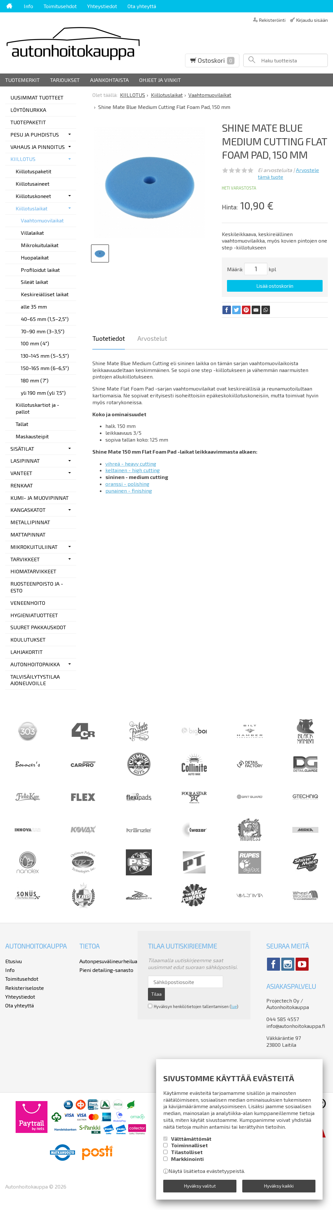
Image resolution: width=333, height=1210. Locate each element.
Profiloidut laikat (40, 270)
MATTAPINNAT (28, 534)
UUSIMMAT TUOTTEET (36, 97)
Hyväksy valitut (200, 1186)
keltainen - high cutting (132, 470)
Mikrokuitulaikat (40, 245)
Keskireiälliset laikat (45, 294)
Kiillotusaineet (32, 183)
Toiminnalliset (189, 1145)
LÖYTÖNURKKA (28, 110)
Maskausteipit (32, 436)
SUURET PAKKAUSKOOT (38, 627)
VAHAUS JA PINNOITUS (37, 147)
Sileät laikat (34, 282)
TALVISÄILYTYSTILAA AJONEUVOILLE (35, 679)
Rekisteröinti (272, 19)
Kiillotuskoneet (33, 196)
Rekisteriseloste (24, 988)
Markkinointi (187, 1158)
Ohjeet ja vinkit (160, 80)
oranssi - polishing (127, 484)
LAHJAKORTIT (26, 652)
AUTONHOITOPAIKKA (35, 664)
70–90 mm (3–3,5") (42, 331)
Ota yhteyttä (141, 6)
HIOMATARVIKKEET (33, 571)
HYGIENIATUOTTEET (34, 615)
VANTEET (21, 473)
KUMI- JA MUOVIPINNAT (39, 498)
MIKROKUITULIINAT (34, 547)
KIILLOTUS (22, 159)
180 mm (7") (34, 380)
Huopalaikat (35, 257)
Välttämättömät (191, 1138)
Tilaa (156, 994)
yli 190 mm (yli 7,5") (43, 393)
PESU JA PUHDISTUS (34, 134)
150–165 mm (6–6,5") (45, 368)
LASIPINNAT (25, 461)
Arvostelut (152, 338)
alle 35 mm (34, 306)
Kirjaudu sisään (312, 19)
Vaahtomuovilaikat (42, 220)
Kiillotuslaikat (31, 208)
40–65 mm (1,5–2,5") (45, 319)
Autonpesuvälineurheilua (108, 961)
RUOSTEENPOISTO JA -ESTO (36, 586)
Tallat (22, 424)
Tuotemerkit (22, 80)
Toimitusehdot (60, 6)
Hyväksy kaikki (279, 1186)
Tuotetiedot (108, 338)
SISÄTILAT (22, 448)
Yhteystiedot (102, 6)
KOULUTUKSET (28, 639)
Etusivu (13, 961)
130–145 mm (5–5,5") (45, 355)
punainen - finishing (128, 490)
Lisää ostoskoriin (274, 286)
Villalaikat (32, 233)
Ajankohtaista (109, 80)
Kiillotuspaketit (33, 171)
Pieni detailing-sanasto (106, 970)
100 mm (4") (35, 343)
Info (28, 6)
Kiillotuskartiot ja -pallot (37, 408)
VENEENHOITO (27, 603)
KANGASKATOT (28, 510)
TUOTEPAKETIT (28, 122)
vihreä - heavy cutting (130, 463)
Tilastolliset (187, 1152)
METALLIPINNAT (30, 522)
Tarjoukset (65, 80)
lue (234, 1006)
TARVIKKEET (25, 559)
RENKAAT (21, 485)
